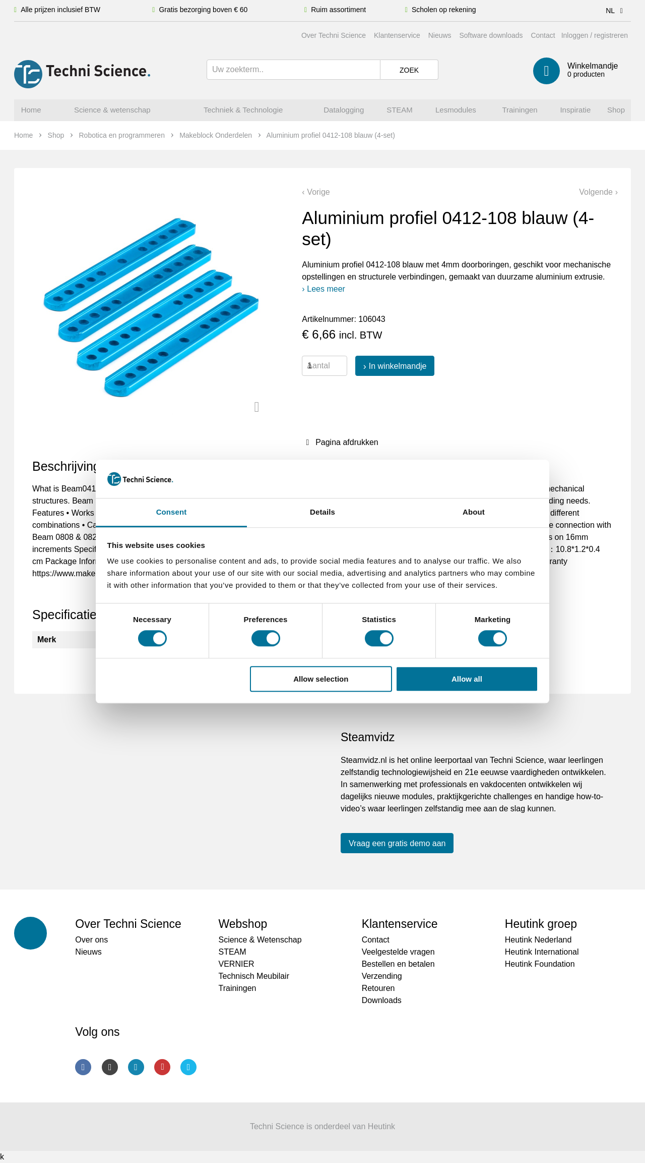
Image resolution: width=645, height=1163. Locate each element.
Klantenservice (397, 35)
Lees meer (326, 289)
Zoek (409, 70)
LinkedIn (136, 1067)
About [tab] (474, 512)
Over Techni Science (333, 35)
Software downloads (491, 35)
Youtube (162, 1067)
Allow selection (320, 679)
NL (616, 11)
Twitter (188, 1067)
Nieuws (440, 35)
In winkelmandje (398, 366)
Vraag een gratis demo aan (397, 843)
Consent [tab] (171, 512)
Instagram (110, 1067)
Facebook (83, 1067)
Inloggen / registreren (594, 35)
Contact (543, 35)
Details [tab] (322, 512)
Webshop (242, 923)
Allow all (467, 679)
